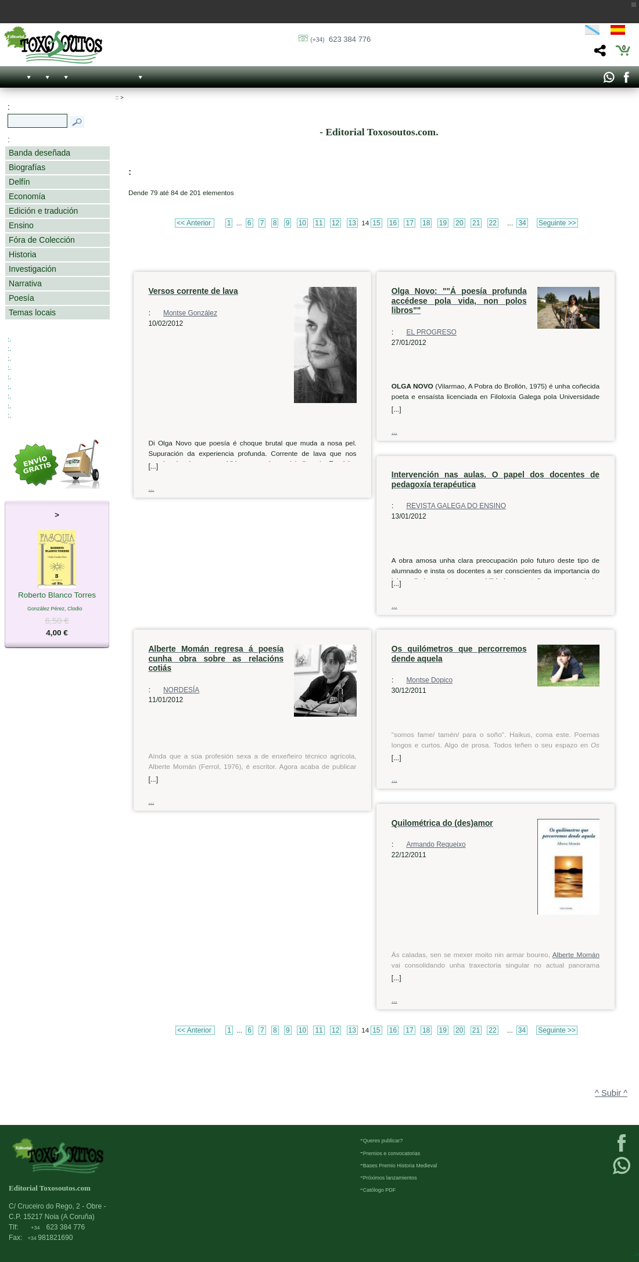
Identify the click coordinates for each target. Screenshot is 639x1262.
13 (352, 223)
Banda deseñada (39, 152)
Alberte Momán (575, 955)
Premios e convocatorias (392, 1153)
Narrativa (25, 283)
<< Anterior (195, 223)
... (151, 488)
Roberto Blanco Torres (57, 596)
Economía (27, 196)
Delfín (19, 181)
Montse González (190, 313)
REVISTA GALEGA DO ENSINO (456, 506)
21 (476, 223)
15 (376, 223)
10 (302, 223)
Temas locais (32, 312)
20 (459, 223)
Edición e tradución (43, 210)
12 (335, 223)
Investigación (32, 269)
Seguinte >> (557, 223)
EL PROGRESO (431, 332)
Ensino (21, 225)
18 (426, 223)
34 (522, 223)
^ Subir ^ (611, 1093)
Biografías (27, 167)
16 (393, 223)
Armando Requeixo (435, 844)
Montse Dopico (429, 680)
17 (409, 223)
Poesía (21, 298)
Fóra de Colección (42, 240)
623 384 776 (340, 39)
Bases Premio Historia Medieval (400, 1165)
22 (493, 223)
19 (443, 223)
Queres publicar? (383, 1141)
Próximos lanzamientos (390, 1178)
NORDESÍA (181, 690)
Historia (23, 254)
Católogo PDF (379, 1190)
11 (318, 223)
